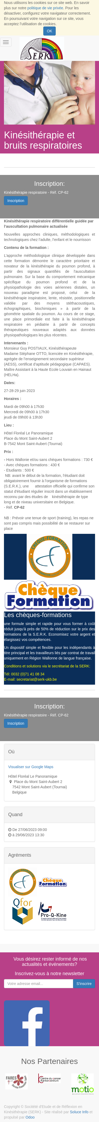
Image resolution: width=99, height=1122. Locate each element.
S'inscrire (84, 984)
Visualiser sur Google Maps (30, 767)
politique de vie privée (45, 8)
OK (49, 31)
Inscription (15, 201)
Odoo (30, 1117)
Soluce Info (79, 1112)
